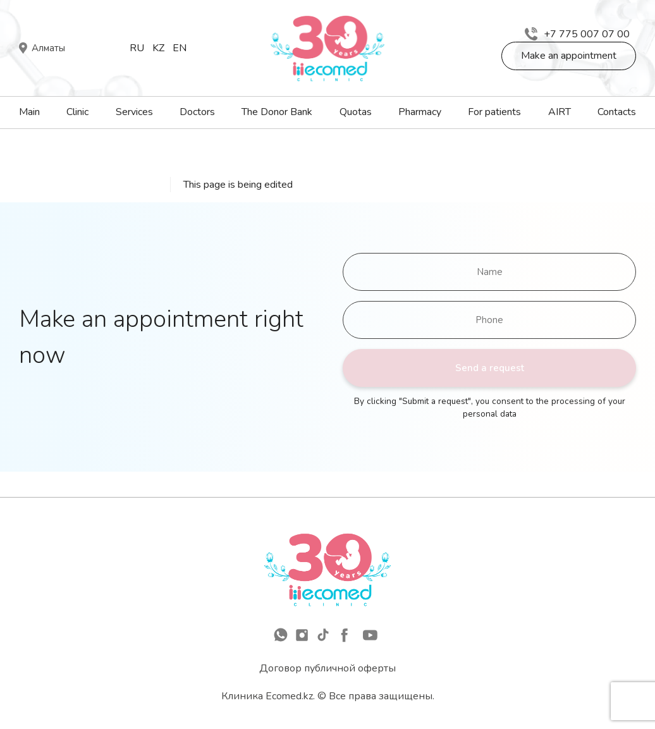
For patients (494, 112)
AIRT (559, 112)
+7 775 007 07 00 (577, 34)
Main (29, 112)
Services (134, 112)
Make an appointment (568, 56)
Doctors (197, 112)
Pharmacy (419, 112)
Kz (158, 48)
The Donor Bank (277, 112)
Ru (137, 48)
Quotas (356, 112)
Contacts (616, 112)
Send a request (489, 368)
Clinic (77, 112)
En (180, 48)
